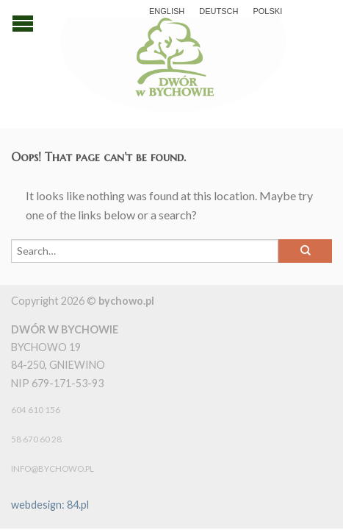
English (166, 11)
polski (267, 11)
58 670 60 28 (36, 439)
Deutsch (218, 11)
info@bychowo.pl (52, 468)
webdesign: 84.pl (50, 504)
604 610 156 (35, 409)
